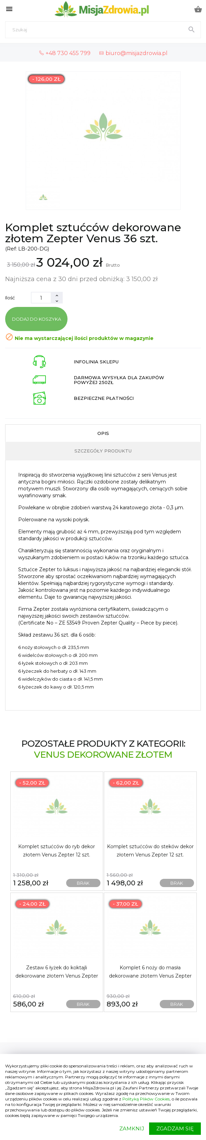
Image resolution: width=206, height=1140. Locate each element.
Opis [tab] (103, 433)
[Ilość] (41, 297)
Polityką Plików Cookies (146, 1098)
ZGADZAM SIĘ (175, 1128)
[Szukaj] (103, 29)
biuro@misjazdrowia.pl (133, 53)
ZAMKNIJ (131, 1128)
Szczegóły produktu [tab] (103, 451)
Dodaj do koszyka (36, 319)
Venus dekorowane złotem (103, 754)
